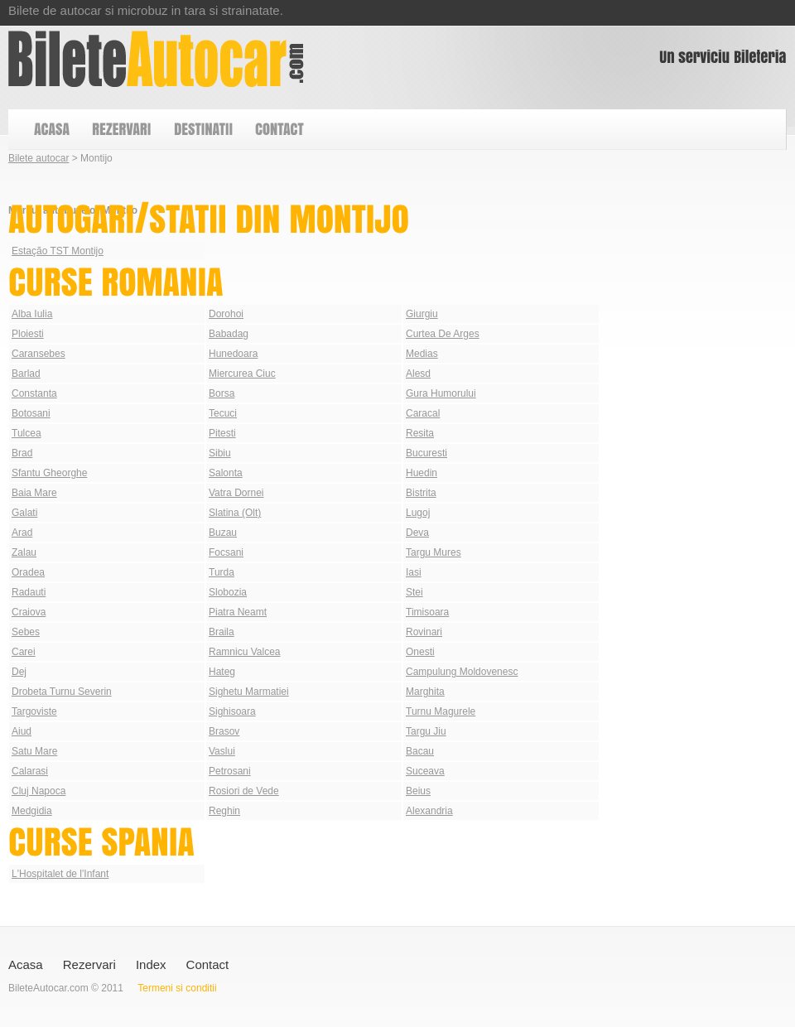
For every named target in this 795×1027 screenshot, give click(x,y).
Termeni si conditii (176, 988)
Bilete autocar (38, 158)
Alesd (418, 373)
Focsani (226, 552)
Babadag (228, 334)
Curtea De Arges (442, 334)
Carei (24, 652)
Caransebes (38, 353)
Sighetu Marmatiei (249, 691)
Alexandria (429, 811)
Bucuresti (426, 453)
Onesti (420, 652)
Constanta (34, 393)
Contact (207, 964)
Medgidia (32, 811)
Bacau (420, 751)
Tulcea (26, 433)
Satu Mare (34, 751)
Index (151, 964)
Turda (221, 572)
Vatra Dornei (236, 493)
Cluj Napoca (38, 791)
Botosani (31, 413)
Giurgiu (422, 314)
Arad (22, 532)
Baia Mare (34, 493)
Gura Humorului (441, 393)
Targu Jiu (426, 731)
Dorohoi (226, 314)
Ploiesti (28, 334)
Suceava (425, 771)
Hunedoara (233, 353)
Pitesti (222, 433)
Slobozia (228, 592)
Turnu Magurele (440, 711)
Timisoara (427, 612)
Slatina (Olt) (235, 512)
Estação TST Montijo (58, 251)
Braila (221, 632)
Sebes (26, 632)
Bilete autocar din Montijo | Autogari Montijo (156, 59)
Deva (417, 532)
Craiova (29, 612)
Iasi (414, 572)
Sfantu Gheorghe (49, 473)
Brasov (224, 731)
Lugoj (418, 512)
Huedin (421, 473)
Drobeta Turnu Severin (62, 691)
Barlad (26, 373)
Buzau (223, 532)
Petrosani (230, 771)
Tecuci (223, 413)
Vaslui (222, 751)
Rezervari (89, 964)
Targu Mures (433, 552)
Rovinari (424, 632)
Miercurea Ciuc (242, 373)
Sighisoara (232, 711)
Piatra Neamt (238, 612)
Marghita (425, 691)
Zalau (24, 552)
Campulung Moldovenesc (462, 671)
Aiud (21, 731)
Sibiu (220, 453)
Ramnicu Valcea (244, 652)
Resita (420, 433)
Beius (418, 791)
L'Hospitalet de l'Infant (60, 874)
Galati (24, 512)
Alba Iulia (32, 314)
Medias (422, 353)
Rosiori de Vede (244, 791)
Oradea (28, 572)
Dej (19, 671)
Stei (414, 592)
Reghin (224, 811)
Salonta (226, 473)
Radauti (29, 592)
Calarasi (30, 771)
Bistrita (421, 493)
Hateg (222, 671)
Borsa (221, 393)
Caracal (423, 413)
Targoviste (34, 711)
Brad (22, 453)
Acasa (25, 964)
